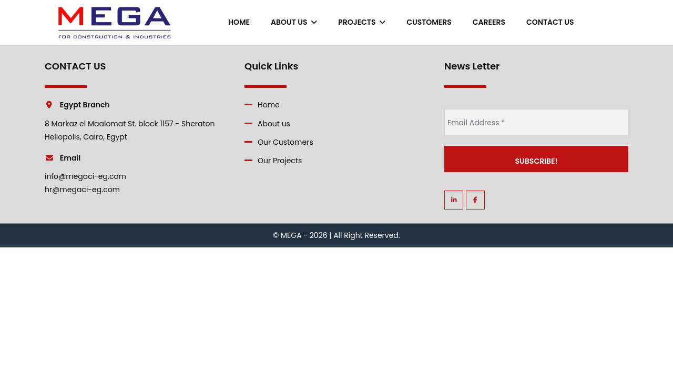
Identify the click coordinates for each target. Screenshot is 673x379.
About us (294, 22)
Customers (429, 22)
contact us (550, 22)
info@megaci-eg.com (85, 176)
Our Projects (280, 160)
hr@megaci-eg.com (82, 189)
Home (239, 22)
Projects (361, 22)
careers (489, 22)
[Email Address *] (536, 122)
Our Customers (285, 142)
